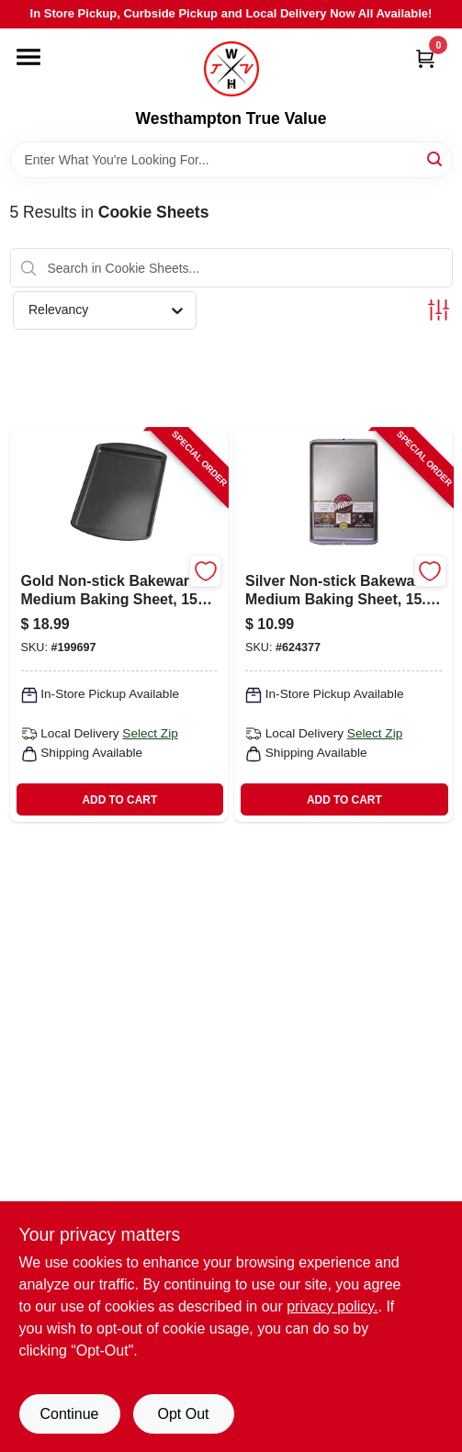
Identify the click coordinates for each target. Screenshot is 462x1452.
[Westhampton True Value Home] (231, 68)
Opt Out (182, 1414)
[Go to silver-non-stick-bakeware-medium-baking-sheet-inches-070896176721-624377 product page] (343, 625)
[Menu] (28, 57)
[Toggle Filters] (438, 310)
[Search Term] (231, 159)
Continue (68, 1414)
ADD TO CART (119, 800)
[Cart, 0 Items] (425, 58)
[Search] (436, 158)
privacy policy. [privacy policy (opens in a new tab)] (332, 1306)
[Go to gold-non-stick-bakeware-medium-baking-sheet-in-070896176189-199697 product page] (119, 625)
